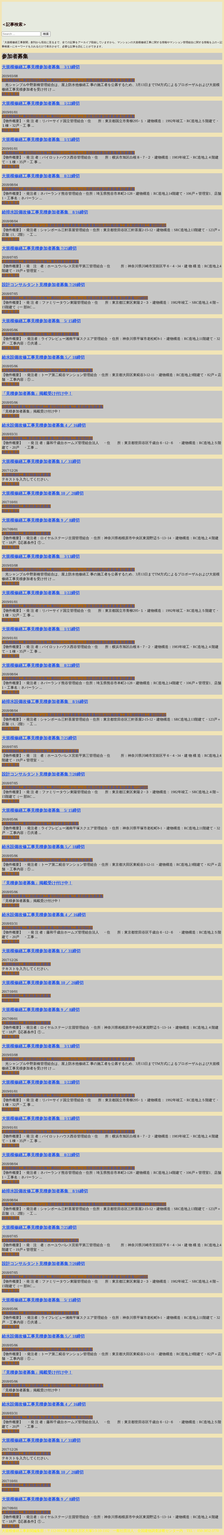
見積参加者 (101, 80)
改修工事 (47, 80)
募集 (113, 80)
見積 (89, 80)
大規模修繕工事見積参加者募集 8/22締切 (41, 176)
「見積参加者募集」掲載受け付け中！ (37, 393)
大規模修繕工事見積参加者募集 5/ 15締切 (41, 321)
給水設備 (47, 370)
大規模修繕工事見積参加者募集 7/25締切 (39, 248)
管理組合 (33, 80)
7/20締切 (141, 298)
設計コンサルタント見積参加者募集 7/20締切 (43, 284)
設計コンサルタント (70, 80)
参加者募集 (126, 80)
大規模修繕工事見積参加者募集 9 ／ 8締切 (41, 520)
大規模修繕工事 (14, 80)
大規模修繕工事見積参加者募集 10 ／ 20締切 (43, 493)
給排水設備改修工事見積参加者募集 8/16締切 (45, 212)
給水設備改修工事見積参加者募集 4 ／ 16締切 (44, 425)
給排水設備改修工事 (112, 225)
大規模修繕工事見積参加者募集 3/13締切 (41, 67)
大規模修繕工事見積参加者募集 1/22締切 (41, 103)
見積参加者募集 (14, 407)
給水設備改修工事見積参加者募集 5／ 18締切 (43, 357)
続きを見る (10, 94)
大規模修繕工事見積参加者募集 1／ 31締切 (41, 461)
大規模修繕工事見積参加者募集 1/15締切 (41, 139)
